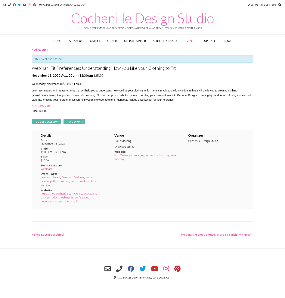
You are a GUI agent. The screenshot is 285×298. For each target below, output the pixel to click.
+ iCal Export (74, 121)
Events (190, 40)
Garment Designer (103, 40)
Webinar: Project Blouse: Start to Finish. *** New (216, 234)
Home (57, 40)
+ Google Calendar (46, 121)
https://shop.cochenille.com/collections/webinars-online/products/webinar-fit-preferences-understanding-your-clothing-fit (71, 197)
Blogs (227, 40)
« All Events (40, 49)
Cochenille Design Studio (142, 18)
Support (209, 40)
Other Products (165, 40)
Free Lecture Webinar (48, 234)
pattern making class (83, 181)
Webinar (46, 185)
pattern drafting (59, 181)
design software (50, 177)
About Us (75, 40)
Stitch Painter (135, 40)
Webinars (46, 169)
